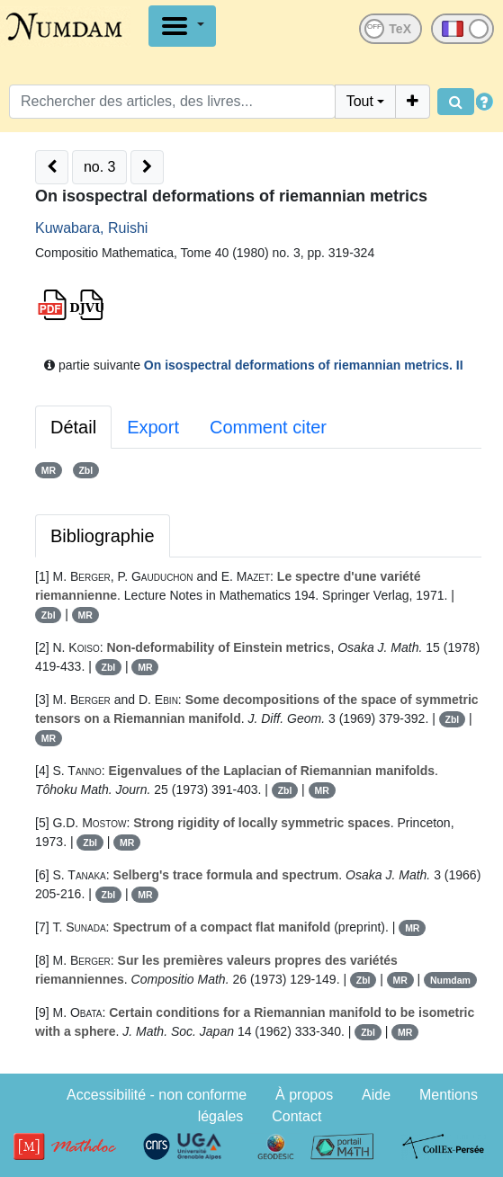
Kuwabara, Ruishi (91, 228)
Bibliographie (102, 536)
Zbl (85, 470)
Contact (296, 1116)
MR (48, 470)
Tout (359, 101)
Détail (73, 427)
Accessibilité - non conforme (157, 1094)
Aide (376, 1094)
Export (153, 427)
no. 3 (100, 166)
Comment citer (268, 427)
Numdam (450, 980)
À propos (304, 1094)
